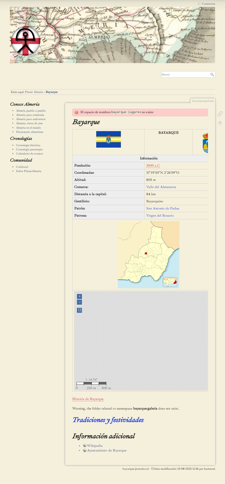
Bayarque (51, 92)
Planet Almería (34, 92)
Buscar (212, 74)
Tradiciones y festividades (108, 419)
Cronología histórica (28, 145)
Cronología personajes (29, 149)
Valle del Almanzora (161, 187)
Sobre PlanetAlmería (28, 171)
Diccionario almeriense (29, 132)
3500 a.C (153, 165)
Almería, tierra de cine (29, 123)
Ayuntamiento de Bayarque (107, 450)
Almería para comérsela (30, 115)
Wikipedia (95, 446)
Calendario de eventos (29, 154)
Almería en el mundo (28, 128)
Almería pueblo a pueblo (31, 111)
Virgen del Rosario (160, 215)
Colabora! (22, 167)
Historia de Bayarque (88, 399)
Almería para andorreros (30, 119)
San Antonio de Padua (162, 208)
